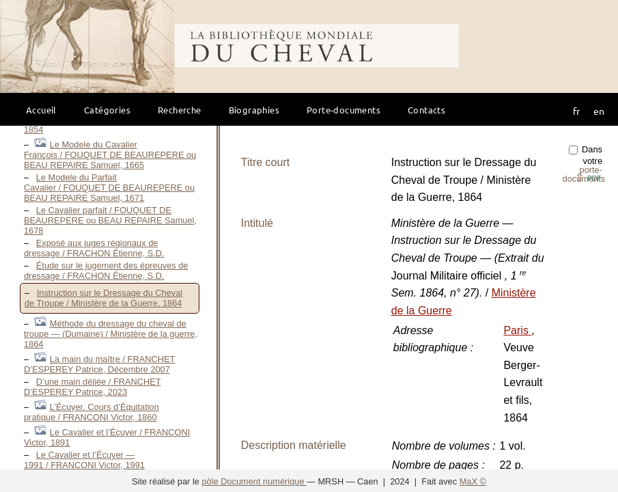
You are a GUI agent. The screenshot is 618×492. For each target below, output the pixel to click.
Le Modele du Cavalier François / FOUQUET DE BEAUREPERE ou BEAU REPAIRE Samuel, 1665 (110, 154)
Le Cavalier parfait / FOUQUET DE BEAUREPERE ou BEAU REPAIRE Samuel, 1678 (110, 220)
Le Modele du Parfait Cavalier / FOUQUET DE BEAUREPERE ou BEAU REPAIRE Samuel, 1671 (109, 187)
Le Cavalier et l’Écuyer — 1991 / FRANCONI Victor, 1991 (84, 460)
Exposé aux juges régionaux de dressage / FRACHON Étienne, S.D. (94, 248)
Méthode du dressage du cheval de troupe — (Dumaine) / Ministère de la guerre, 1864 (110, 333)
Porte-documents (343, 109)
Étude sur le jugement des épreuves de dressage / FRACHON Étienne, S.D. (106, 270)
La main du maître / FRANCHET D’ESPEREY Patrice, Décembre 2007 (99, 364)
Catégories (107, 109)
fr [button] (576, 111)
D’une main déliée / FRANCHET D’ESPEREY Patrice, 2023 (92, 387)
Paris (517, 330)
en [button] (598, 111)
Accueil (41, 109)
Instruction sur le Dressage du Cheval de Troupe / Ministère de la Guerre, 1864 (103, 298)
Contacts (426, 109)
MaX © (473, 481)
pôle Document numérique (254, 481)
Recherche (179, 109)
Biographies (254, 109)
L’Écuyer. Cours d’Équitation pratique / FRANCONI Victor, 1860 (91, 412)
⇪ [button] (588, 177)
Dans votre (584, 164)
